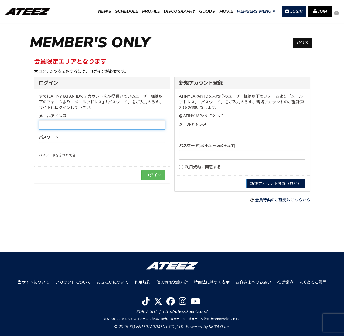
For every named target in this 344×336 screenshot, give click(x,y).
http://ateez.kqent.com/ (185, 311)
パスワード (49, 137)
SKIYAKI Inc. (220, 326)
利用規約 (193, 166)
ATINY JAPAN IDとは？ (203, 115)
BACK (302, 42)
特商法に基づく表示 (212, 282)
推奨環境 (285, 282)
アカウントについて (73, 282)
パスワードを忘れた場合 (57, 155)
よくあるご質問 (313, 282)
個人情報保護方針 (172, 282)
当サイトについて (33, 282)
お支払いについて (112, 282)
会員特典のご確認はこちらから (282, 199)
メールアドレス (52, 115)
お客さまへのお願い (253, 282)
